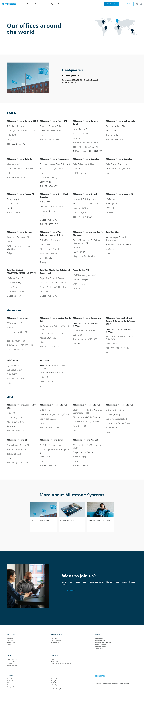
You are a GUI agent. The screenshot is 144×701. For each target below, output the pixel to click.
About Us (9, 679)
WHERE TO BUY (56, 634)
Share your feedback (13, 687)
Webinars (9, 663)
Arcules (9, 644)
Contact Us (10, 681)
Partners (54, 656)
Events (10, 656)
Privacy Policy (55, 681)
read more (71, 590)
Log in (127, 4)
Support (98, 634)
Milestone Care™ (11, 642)
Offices (9, 683)
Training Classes (11, 661)
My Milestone (54, 661)
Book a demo (55, 642)
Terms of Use (55, 679)
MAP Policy (54, 685)
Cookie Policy (55, 683)
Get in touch (111, 4)
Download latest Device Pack (103, 642)
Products (11, 634)
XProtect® (10, 638)
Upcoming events (12, 659)
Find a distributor (56, 640)
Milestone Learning (100, 644)
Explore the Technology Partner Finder (62, 663)
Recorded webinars (12, 665)
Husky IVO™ (10, 640)
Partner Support (99, 648)
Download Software (100, 640)
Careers (9, 685)
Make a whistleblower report (59, 687)
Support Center (99, 638)
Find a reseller (55, 638)
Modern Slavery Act (56, 689)
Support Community (100, 646)
